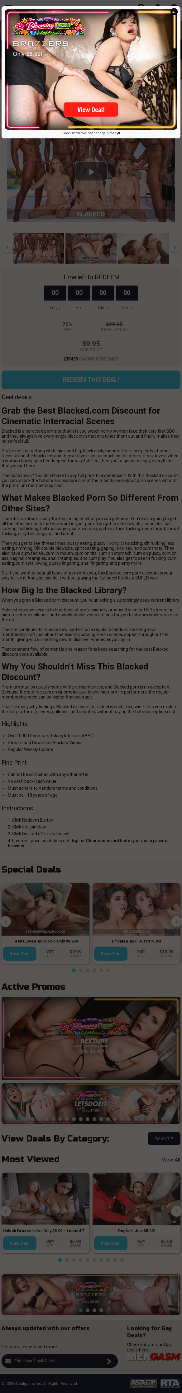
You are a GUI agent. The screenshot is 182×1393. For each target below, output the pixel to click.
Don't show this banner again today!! (91, 133)
